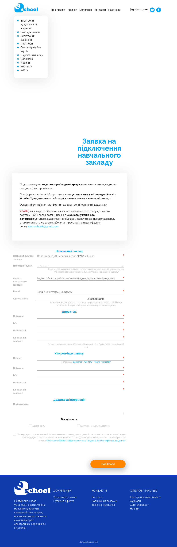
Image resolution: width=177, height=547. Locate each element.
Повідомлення (21, 404)
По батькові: (19, 330)
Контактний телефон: (19, 339)
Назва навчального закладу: (23, 257)
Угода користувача (65, 497)
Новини (72, 9)
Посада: (17, 358)
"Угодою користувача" (76, 441)
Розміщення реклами (104, 500)
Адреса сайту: (20, 298)
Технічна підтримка (103, 504)
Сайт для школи (30, 32)
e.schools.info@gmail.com (43, 226)
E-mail (16, 291)
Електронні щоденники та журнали (29, 24)
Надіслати (108, 464)
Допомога (86, 9)
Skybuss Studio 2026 (89, 542)
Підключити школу (32, 55)
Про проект (58, 9)
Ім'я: (15, 323)
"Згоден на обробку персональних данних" (106, 441)
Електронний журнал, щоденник (95, 426)
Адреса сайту (38, 426)
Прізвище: (18, 316)
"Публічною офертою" (56, 441)
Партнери (114, 9)
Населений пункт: (22, 265)
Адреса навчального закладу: (20, 281)
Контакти (100, 9)
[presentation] (37, 454)
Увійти (24, 70)
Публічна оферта (63, 500)
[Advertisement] (88, 106)
